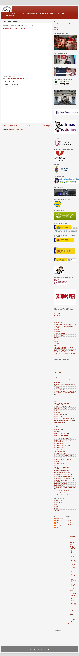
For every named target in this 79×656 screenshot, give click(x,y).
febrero (71, 619)
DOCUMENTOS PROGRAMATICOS (63, 418)
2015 (69, 522)
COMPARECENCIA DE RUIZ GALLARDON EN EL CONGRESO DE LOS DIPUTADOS (65, 392)
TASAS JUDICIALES (59, 492)
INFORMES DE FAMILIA (60, 435)
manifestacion (57, 457)
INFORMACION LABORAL (61, 433)
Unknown (58, 522)
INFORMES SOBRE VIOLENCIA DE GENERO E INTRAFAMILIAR (63, 437)
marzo (71, 617)
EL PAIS (56, 506)
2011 (69, 623)
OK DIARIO (57, 510)
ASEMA (56, 369)
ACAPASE (56, 361)
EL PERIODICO (58, 502)
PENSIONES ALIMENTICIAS (61, 470)
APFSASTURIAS (58, 317)
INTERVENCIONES (59, 443)
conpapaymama (60, 525)
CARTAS (56, 387)
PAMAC (56, 367)
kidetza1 (20, 73)
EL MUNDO (57, 508)
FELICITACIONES (58, 422)
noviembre (72, 533)
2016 (69, 520)
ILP (55, 426)
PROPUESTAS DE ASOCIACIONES (63, 478)
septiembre (72, 536)
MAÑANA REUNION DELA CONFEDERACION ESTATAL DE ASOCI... (72, 584)
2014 (69, 524)
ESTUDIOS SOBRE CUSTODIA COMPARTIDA (72, 603)
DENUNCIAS (57, 412)
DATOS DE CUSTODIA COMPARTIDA (63, 408)
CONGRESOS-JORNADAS (61, 406)
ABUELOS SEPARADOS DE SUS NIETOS (65, 324)
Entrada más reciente (10, 126)
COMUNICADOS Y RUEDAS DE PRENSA (64, 400)
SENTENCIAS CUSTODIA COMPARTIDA (64, 487)
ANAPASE (56, 337)
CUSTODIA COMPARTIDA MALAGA (63, 363)
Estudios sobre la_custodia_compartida (14, 28)
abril (71, 614)
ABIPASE (56, 339)
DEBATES (56, 410)
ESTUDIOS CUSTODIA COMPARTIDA (17, 78)
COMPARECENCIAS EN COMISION (63, 396)
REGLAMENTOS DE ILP (60, 483)
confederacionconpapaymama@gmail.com (64, 23)
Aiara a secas (59, 518)
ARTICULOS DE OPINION (60, 379)
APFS (55, 319)
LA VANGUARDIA (58, 500)
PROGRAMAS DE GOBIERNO (62, 472)
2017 (69, 518)
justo (57, 527)
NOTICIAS (57, 465)
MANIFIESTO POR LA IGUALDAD (62, 459)
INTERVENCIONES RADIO (61, 445)
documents (12, 73)
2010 (69, 626)
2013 (69, 527)
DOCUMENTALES (59, 416)
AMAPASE (57, 341)
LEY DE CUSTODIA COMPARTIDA (63, 455)
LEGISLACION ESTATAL (60, 453)
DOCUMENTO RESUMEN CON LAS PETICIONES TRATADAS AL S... (72, 561)
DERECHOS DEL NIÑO (60, 414)
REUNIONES (57, 485)
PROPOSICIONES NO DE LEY (62, 476)
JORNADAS (57, 449)
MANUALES (57, 461)
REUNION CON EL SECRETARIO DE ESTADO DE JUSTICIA (72, 550)
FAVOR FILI (57, 329)
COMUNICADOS (58, 398)
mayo (71, 544)
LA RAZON (57, 504)
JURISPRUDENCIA (59, 451)
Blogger (50, 649)
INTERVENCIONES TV (60, 447)
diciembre (72, 531)
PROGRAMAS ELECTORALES (62, 474)
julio (71, 540)
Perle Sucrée (59, 520)
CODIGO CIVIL (58, 389)
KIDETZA (56, 345)
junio (71, 542)
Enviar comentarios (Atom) (16, 129)
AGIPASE (56, 343)
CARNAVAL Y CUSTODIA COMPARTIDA (64, 384)
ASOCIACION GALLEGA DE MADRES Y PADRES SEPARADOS (64, 354)
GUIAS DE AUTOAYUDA (60, 424)
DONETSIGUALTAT (59, 335)
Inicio (28, 126)
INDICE (56, 29)
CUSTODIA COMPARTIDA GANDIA (63, 365)
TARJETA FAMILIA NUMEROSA (62, 490)
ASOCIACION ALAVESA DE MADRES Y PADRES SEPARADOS (64, 348)
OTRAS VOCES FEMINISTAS (72, 610)
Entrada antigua (45, 126)
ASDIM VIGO (57, 372)
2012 (69, 529)
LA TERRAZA (57, 315)
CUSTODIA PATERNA (59, 333)
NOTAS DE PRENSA (59, 463)
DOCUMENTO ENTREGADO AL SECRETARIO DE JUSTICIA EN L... (72, 572)
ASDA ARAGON (58, 371)
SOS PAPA (57, 331)
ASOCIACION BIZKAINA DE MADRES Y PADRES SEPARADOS (64, 351)
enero (71, 621)
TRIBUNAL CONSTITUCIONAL (62, 494)
